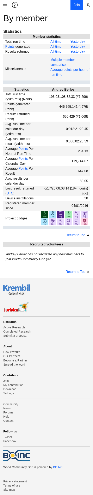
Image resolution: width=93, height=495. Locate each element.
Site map (9, 489)
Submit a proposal (15, 335)
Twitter (7, 437)
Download (10, 389)
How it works (11, 352)
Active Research (14, 327)
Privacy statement (15, 481)
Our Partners (11, 356)
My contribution (13, 385)
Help (6, 416)
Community (10, 404)
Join (6, 380)
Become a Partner (15, 360)
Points (9, 46)
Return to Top (78, 235)
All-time (55, 41)
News (7, 408)
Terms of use (11, 485)
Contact (8, 420)
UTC (9, 193)
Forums (8, 412)
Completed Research (17, 331)
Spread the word (14, 364)
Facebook (9, 441)
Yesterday (77, 41)
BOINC (57, 467)
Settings (8, 393)
